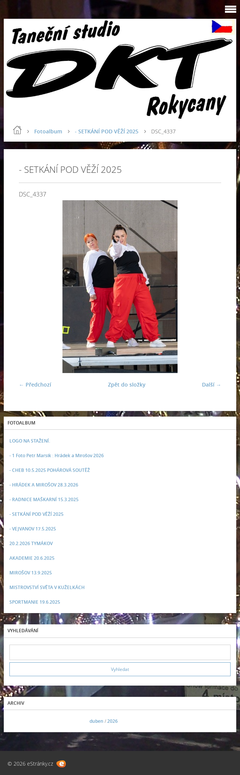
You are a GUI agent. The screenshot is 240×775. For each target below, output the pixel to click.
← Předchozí (35, 384)
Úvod (17, 129)
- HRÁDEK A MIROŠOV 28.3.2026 (43, 485)
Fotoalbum (48, 131)
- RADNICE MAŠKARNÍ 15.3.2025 (44, 499)
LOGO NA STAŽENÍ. (29, 441)
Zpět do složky (127, 384)
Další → (211, 384)
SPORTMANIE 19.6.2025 (34, 602)
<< (17, 721)
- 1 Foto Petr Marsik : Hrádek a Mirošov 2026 (56, 455)
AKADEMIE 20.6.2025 (32, 558)
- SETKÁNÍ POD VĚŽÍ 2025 (106, 131)
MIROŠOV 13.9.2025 (30, 573)
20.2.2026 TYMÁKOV (31, 543)
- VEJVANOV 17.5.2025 (32, 529)
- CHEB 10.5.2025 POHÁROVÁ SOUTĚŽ (49, 470)
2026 (112, 721)
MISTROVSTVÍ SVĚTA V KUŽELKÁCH (47, 587)
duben (96, 721)
